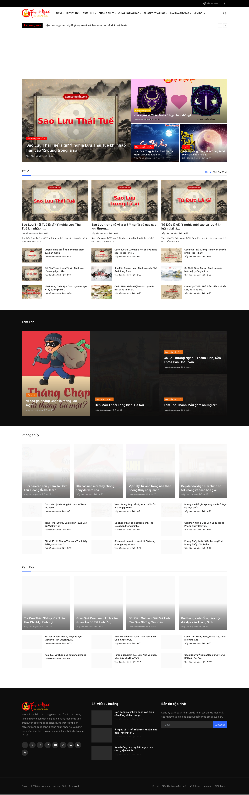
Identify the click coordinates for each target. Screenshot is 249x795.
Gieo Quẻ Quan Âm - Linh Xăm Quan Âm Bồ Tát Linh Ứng (97, 620)
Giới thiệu (219, 786)
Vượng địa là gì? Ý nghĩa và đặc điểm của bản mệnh (64, 252)
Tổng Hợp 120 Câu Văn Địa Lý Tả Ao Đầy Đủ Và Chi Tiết (66, 525)
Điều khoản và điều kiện (173, 786)
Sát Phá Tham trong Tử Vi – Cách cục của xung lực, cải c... (64, 270)
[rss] (25, 753)
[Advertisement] (124, 52)
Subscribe (220, 724)
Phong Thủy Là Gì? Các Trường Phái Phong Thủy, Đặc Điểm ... (203, 543)
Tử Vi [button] (60, 13)
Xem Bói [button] (199, 13)
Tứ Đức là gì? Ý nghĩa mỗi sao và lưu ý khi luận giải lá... (192, 227)
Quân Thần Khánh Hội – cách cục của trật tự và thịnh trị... (134, 288)
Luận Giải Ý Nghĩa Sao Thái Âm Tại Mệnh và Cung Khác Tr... (155, 152)
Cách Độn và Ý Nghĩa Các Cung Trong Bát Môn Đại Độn (204, 657)
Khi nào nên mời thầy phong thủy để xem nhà (95, 488)
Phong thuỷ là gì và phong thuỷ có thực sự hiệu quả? (205, 506)
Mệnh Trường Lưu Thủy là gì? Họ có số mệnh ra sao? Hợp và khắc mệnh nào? (86, 25)
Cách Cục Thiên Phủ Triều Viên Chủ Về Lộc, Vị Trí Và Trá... (205, 288)
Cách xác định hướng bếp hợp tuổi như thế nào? (66, 506)
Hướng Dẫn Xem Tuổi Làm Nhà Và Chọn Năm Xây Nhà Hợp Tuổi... (135, 657)
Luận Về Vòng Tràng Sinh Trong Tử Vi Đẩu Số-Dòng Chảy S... (203, 152)
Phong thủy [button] (107, 13)
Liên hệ (153, 786)
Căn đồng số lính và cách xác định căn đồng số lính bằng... (134, 714)
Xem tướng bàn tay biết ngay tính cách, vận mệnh (133, 749)
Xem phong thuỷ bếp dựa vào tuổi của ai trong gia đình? (134, 506)
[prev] (220, 25)
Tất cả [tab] (208, 172)
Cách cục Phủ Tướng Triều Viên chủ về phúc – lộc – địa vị (205, 252)
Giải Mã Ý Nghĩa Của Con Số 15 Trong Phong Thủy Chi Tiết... (204, 525)
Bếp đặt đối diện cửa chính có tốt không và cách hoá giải (201, 488)
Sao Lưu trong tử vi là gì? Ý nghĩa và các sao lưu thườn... (122, 227)
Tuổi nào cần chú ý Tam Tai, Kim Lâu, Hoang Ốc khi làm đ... (45, 488)
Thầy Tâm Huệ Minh (35, 155)
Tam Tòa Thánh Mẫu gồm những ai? (191, 405)
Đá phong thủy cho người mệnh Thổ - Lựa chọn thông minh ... (134, 525)
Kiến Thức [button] (73, 13)
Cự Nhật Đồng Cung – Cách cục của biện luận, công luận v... (203, 270)
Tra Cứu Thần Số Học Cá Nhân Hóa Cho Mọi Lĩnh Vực (44, 620)
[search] (224, 13)
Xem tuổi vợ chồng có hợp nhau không (65, 655)
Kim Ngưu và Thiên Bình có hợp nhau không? (164, 115)
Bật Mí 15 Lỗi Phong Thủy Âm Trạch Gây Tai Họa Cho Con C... (66, 543)
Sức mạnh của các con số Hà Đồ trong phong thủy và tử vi (134, 543)
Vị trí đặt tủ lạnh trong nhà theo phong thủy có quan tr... (150, 488)
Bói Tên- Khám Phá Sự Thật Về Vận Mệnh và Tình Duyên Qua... (63, 638)
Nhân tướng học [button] (156, 13)
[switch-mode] (225, 3)
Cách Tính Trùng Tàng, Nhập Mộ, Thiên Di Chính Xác (205, 638)
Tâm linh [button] (90, 13)
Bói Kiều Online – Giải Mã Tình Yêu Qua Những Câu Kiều (149, 620)
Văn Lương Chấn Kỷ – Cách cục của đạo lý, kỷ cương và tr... (66, 288)
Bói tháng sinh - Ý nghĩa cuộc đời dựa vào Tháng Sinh (201, 620)
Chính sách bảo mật (200, 786)
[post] (76, 120)
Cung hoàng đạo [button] (130, 13)
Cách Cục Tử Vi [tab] (219, 172)
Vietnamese (210, 3)
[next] (225, 25)
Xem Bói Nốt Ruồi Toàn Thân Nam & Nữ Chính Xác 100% (135, 638)
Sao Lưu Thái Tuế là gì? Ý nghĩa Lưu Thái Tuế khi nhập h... (52, 227)
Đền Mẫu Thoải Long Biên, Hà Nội (120, 405)
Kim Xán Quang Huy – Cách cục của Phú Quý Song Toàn (135, 270)
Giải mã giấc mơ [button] (181, 13)
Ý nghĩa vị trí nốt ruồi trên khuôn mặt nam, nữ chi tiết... (135, 732)
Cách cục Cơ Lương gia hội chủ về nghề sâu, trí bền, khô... (135, 252)
